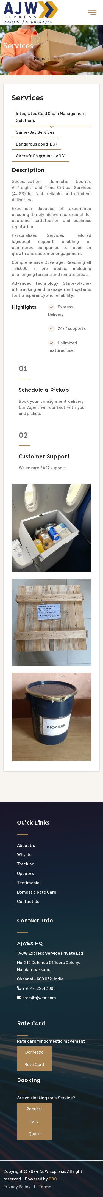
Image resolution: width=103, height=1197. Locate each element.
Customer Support (44, 456)
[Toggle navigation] (92, 12)
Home (40, 58)
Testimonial (29, 882)
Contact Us (28, 901)
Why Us (24, 854)
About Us (26, 845)
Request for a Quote (34, 1121)
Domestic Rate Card (36, 891)
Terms (44, 1186)
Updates (25, 873)
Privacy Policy (16, 1186)
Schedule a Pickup (44, 389)
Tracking (25, 863)
